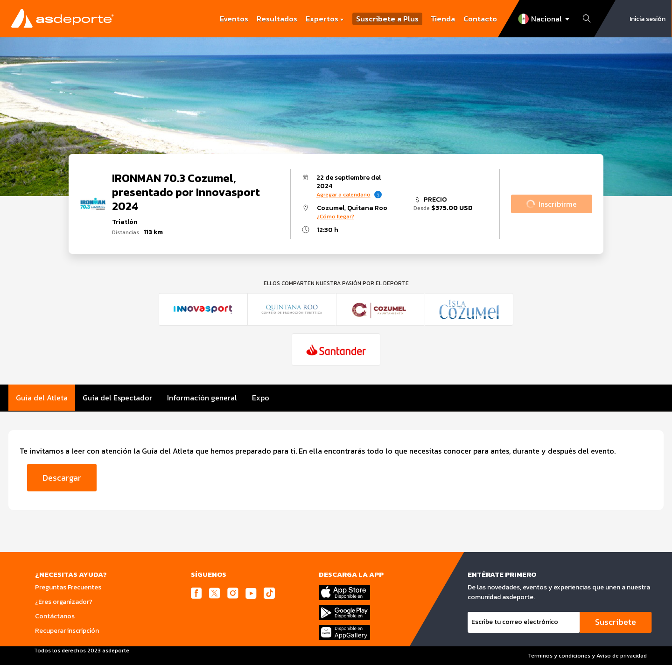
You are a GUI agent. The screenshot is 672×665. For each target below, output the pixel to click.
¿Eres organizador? (63, 602)
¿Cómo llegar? (335, 216)
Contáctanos (55, 616)
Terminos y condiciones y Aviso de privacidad (587, 655)
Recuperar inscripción (67, 631)
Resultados (277, 18)
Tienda (443, 18)
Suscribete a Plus (387, 18)
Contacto (480, 18)
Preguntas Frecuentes (68, 587)
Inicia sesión (647, 19)
